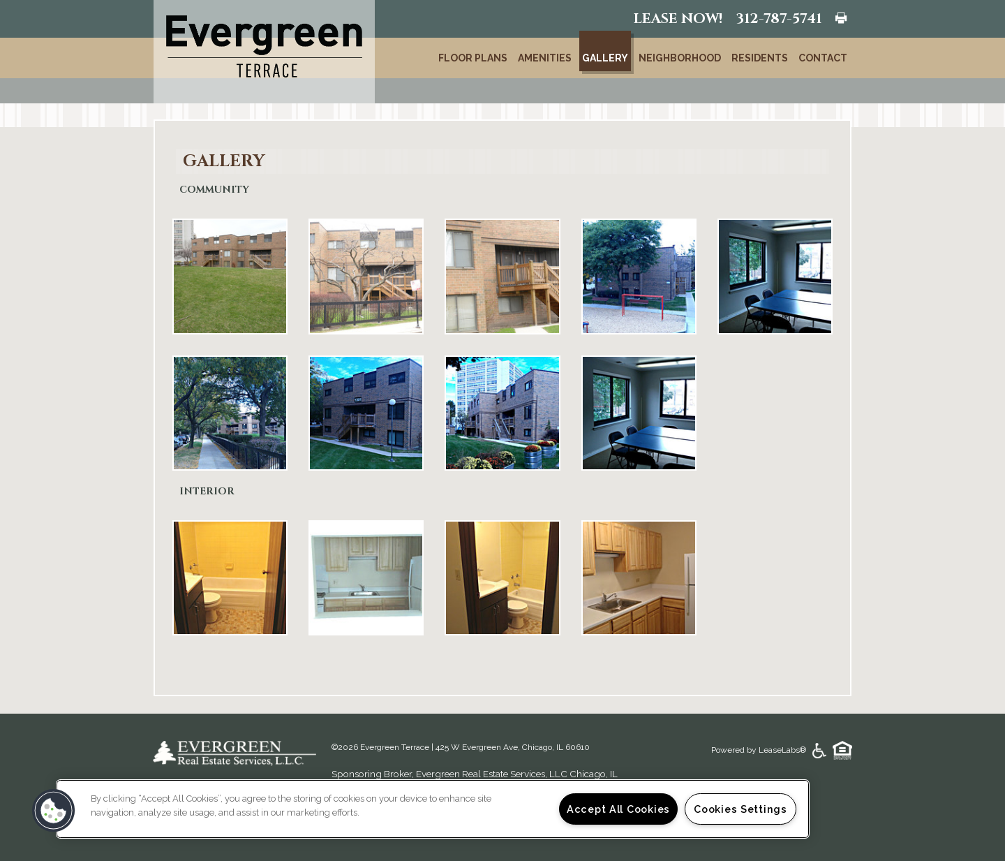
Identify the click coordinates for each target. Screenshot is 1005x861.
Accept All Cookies (618, 809)
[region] (433, 809)
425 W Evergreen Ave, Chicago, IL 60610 (513, 747)
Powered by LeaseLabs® (759, 750)
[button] (53, 810)
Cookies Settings (740, 809)
